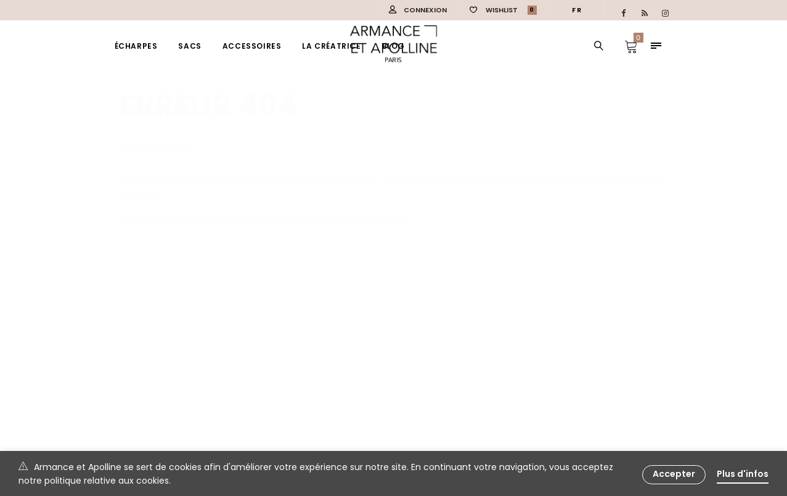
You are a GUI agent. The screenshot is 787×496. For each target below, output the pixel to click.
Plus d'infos (743, 474)
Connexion (425, 10)
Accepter (674, 474)
